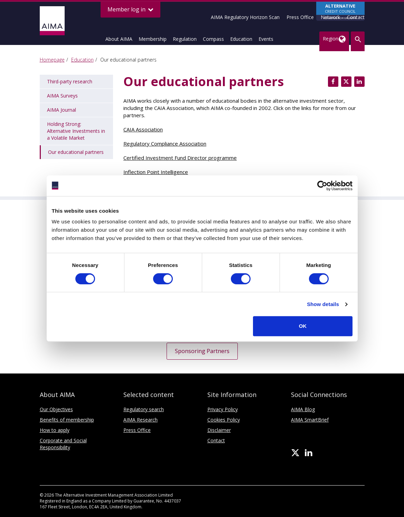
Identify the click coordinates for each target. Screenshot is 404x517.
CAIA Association (143, 129)
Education (241, 39)
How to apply (54, 430)
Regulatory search (143, 409)
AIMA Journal (61, 110)
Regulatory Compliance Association (164, 143)
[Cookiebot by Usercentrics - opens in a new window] (322, 186)
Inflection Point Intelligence (155, 171)
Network (330, 17)
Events (266, 39)
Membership (153, 39)
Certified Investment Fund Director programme (180, 157)
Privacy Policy (222, 409)
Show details (323, 304)
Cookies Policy (223, 419)
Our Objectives (56, 409)
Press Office (300, 17)
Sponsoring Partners (202, 351)
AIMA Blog (303, 409)
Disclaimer (219, 430)
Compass (213, 39)
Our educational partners (76, 152)
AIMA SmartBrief (310, 419)
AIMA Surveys (62, 95)
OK (303, 326)
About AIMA (118, 39)
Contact (356, 17)
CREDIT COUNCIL (340, 12)
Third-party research (69, 81)
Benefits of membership (67, 419)
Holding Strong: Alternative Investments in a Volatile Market (76, 131)
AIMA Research (140, 419)
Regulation (185, 39)
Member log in (130, 9)
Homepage (52, 59)
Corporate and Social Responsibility (63, 444)
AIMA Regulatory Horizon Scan (245, 17)
